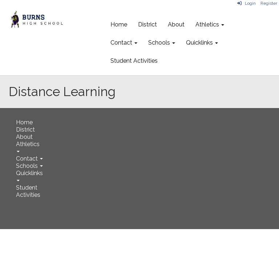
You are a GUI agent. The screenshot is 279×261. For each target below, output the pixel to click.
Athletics (209, 24)
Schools (161, 42)
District (147, 24)
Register (268, 3)
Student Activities (134, 60)
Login (246, 3)
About (176, 24)
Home (118, 24)
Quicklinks (202, 42)
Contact (123, 42)
